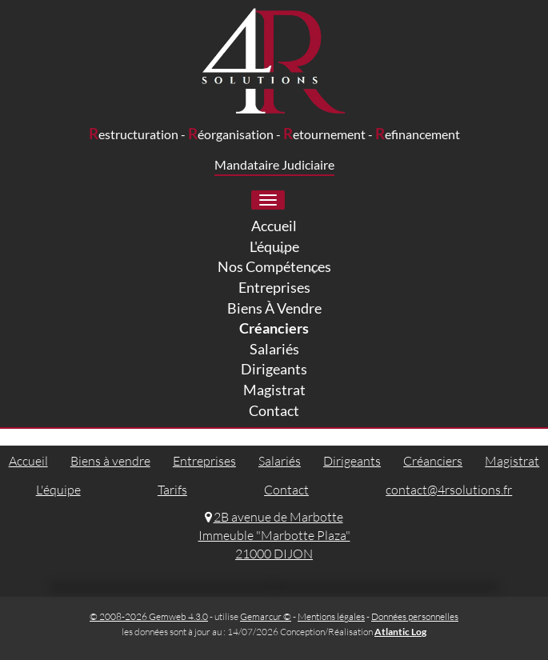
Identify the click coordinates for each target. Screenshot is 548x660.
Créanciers (432, 461)
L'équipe (58, 490)
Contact (286, 490)
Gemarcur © (265, 616)
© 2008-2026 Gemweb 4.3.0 (149, 616)
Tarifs (172, 490)
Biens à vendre (110, 461)
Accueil (28, 461)
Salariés (279, 461)
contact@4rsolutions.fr (449, 490)
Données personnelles (414, 616)
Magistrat (512, 461)
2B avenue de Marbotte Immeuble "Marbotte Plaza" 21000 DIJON (274, 535)
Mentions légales (331, 616)
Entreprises (204, 461)
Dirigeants (352, 461)
